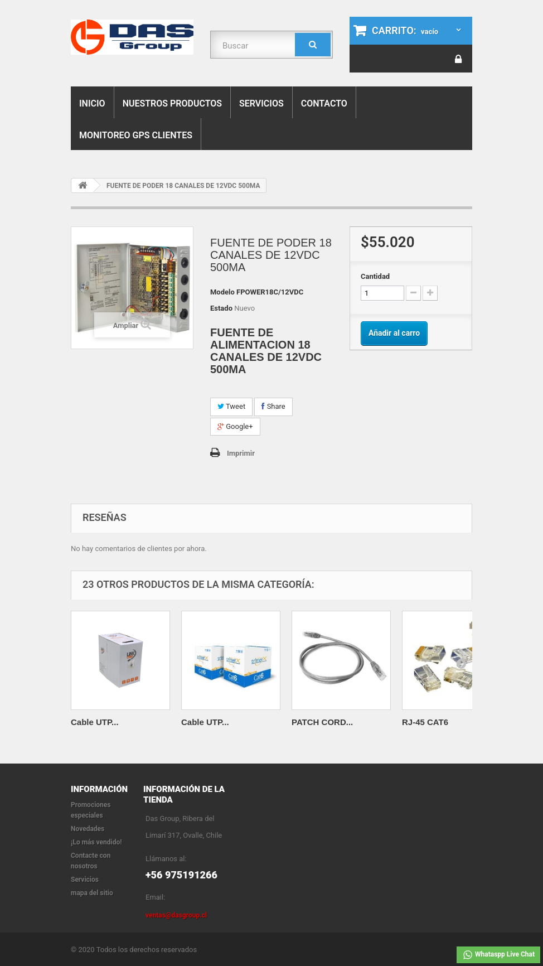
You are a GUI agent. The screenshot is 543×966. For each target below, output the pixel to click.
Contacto (324, 103)
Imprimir (241, 453)
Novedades (87, 829)
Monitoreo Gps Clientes (135, 135)
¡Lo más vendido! (96, 842)
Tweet (231, 406)
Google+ (235, 426)
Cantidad (375, 276)
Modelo (222, 292)
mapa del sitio (92, 893)
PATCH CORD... (322, 722)
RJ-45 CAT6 (425, 722)
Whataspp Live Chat (498, 954)
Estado (221, 308)
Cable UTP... (95, 722)
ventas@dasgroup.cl (176, 915)
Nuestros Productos (172, 103)
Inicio (92, 103)
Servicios (261, 103)
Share (273, 406)
